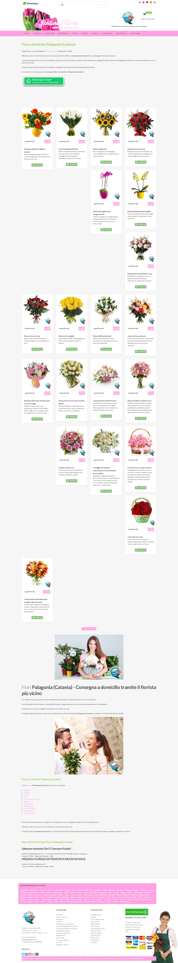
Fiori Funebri (95, 926)
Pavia (140, 897)
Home (27, 33)
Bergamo (98, 890)
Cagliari (23, 893)
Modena (134, 895)
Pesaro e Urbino (124, 897)
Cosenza (87, 893)
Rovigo (79, 899)
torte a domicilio (30, 813)
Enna (110, 893)
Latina (90, 895)
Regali (95, 33)
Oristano (50, 897)
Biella (105, 890)
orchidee (27, 790)
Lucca (97, 895)
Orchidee (94, 942)
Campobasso (32, 893)
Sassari (122, 899)
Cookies (122, 958)
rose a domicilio (29, 808)
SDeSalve (140, 958)
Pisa (93, 897)
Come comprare (61, 917)
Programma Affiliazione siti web (66, 926)
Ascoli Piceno (58, 890)
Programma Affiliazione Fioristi (66, 929)
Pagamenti (59, 919)
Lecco (67, 895)
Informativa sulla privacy (109, 958)
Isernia (53, 895)
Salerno (86, 899)
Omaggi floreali (96, 915)
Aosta (49, 890)
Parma (114, 897)
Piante (84, 33)
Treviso (49, 902)
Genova (23, 895)
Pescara (80, 897)
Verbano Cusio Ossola (75, 902)
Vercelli (87, 902)
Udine (56, 902)
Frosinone (148, 893)
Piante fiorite (95, 940)
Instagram (33, 954)
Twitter (23, 954)
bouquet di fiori (29, 811)
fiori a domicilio (51, 51)
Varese (62, 902)
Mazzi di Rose (95, 924)
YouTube (30, 954)
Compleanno (107, 33)
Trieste (42, 902)
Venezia (94, 902)
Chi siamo (59, 915)
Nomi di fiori (60, 938)
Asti (79, 890)
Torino (23, 902)
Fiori (75, 33)
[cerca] (83, 4)
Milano (118, 895)
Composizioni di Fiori (98, 929)
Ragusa (55, 899)
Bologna (129, 890)
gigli (25, 797)
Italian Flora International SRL (71, 958)
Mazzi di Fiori (95, 922)
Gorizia (30, 895)
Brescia (143, 890)
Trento (150, 899)
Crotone (60, 895)
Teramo (144, 899)
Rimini (73, 899)
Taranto (136, 899)
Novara (36, 897)
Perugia (88, 897)
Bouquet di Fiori (96, 931)
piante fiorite (28, 806)
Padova (73, 897)
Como (72, 893)
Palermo (58, 897)
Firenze (129, 893)
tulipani (26, 801)
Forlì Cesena (138, 893)
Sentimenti (63, 33)
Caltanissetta (57, 893)
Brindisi (136, 890)
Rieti (62, 899)
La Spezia (107, 899)
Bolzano (151, 890)
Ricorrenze (121, 33)
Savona (129, 899)
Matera (23, 897)
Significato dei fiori (62, 945)
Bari (91, 890)
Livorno (79, 895)
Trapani (30, 902)
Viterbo (116, 902)
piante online (28, 804)
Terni (36, 902)
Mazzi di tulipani (96, 933)
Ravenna (24, 899)
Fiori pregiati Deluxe (97, 919)
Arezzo (74, 890)
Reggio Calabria (34, 899)
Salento (45, 933)
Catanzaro (102, 893)
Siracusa (115, 899)
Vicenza (102, 902)
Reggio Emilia (47, 899)
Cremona (79, 893)
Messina (112, 895)
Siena (93, 899)
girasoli (26, 795)
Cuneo (66, 893)
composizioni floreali (31, 799)
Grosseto (38, 895)
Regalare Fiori (60, 935)
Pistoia (134, 897)
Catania (94, 893)
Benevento (120, 890)
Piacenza (66, 897)
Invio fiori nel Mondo (63, 933)
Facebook (26, 954)
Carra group (94, 958)
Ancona (43, 890)
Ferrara (116, 893)
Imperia (46, 895)
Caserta (42, 893)
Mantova (126, 895)
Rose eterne (135, 33)
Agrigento (24, 890)
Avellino (86, 890)
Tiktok (37, 954)
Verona (108, 902)
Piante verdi (95, 938)
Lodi (85, 895)
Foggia (122, 893)
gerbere (27, 792)
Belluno (112, 890)
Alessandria (34, 890)
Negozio (37, 33)
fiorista (29, 785)
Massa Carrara (143, 895)
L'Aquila (67, 890)
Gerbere (93, 917)
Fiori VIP (59, 942)
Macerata (103, 895)
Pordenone (101, 897)
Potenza (147, 897)
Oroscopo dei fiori (62, 940)
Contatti (59, 922)
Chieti (48, 893)
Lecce (73, 895)
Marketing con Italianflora (64, 924)
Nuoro (43, 897)
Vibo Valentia (125, 902)
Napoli (30, 897)
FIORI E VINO (50, 33)
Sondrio (99, 899)
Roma (67, 899)
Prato (108, 897)
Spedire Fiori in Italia (63, 931)
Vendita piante (95, 935)
